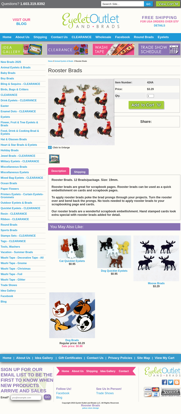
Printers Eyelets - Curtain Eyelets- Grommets (22, 196)
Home (7, 37)
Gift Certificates (70, 358)
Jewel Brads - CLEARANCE (18, 155)
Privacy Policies (120, 358)
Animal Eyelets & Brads (64, 61)
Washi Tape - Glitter (13, 279)
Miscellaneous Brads (14, 166)
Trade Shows (9, 285)
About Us (22, 37)
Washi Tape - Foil (11, 274)
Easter (5, 105)
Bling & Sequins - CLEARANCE (20, 84)
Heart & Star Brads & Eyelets (19, 144)
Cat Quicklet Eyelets (72, 261)
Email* (5, 397)
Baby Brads (8, 73)
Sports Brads (9, 230)
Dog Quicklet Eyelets (114, 270)
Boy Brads (7, 78)
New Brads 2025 (11, 62)
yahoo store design (90, 408)
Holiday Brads (10, 150)
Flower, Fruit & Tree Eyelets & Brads (19, 124)
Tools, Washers (10, 246)
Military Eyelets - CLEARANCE (20, 161)
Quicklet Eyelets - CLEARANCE (20, 208)
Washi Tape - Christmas (16, 268)
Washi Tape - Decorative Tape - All (22, 257)
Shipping (40, 37)
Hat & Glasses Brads (14, 139)
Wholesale (103, 37)
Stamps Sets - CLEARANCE (18, 235)
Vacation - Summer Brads (17, 252)
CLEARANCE (81, 37)
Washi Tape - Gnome (14, 263)
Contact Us (59, 37)
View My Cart (164, 358)
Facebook (122, 37)
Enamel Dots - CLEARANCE (18, 111)
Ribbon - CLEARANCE (15, 219)
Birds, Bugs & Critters (14, 89)
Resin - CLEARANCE (14, 213)
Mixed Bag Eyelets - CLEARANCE (22, 177)
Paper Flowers (10, 188)
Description (58, 171)
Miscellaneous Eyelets (15, 172)
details (159, 25)
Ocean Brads (9, 183)
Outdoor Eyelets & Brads (16, 202)
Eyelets (163, 37)
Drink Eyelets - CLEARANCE (19, 100)
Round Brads (144, 37)
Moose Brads (156, 283)
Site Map (143, 358)
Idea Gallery (8, 290)
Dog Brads (72, 340)
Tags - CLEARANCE (13, 241)
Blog (21, 24)
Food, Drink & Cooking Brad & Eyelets (20, 132)
